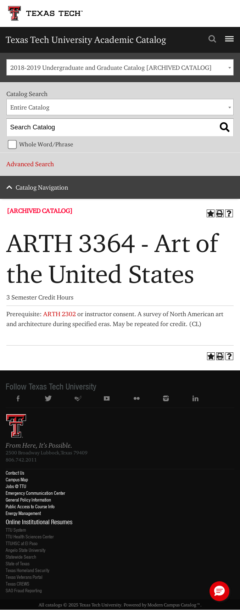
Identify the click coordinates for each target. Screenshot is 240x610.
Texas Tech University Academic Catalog (86, 39)
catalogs (53, 605)
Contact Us (15, 473)
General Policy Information (28, 500)
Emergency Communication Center (35, 493)
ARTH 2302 (59, 314)
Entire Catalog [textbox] (29, 107)
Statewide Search (21, 557)
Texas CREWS (17, 584)
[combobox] (119, 67)
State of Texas (17, 563)
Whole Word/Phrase (46, 144)
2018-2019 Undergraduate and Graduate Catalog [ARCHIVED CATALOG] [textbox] (111, 67)
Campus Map (17, 479)
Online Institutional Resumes (39, 522)
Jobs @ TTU (16, 486)
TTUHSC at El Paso (22, 543)
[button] (219, 591)
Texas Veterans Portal (24, 577)
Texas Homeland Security (27, 570)
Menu (228, 35)
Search (212, 39)
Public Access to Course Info (30, 506)
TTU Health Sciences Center (30, 536)
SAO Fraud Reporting (24, 590)
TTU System (16, 530)
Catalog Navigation (42, 187)
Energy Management (23, 513)
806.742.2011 (21, 460)
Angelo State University (25, 550)
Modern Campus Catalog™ (173, 605)
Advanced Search (30, 164)
